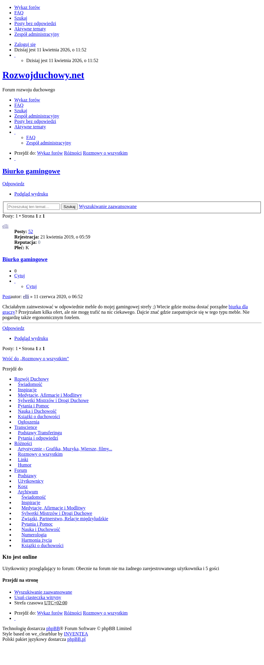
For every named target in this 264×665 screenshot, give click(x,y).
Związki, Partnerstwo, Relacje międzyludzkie (64, 518)
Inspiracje (27, 389)
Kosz (23, 486)
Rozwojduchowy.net (43, 75)
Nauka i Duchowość (37, 411)
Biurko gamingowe (31, 171)
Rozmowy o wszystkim (40, 454)
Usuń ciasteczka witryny (37, 597)
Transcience (25, 427)
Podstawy (27, 475)
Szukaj (69, 206)
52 (30, 231)
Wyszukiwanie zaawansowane (108, 206)
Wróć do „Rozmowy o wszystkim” (35, 358)
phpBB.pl (76, 639)
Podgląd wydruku (31, 193)
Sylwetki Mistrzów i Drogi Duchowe (53, 400)
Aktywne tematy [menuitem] (30, 28)
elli (5, 226)
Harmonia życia (36, 540)
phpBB (53, 628)
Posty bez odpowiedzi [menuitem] (35, 23)
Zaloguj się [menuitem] (25, 44)
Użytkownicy (31, 481)
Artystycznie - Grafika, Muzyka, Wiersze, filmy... (65, 448)
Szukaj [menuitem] (20, 18)
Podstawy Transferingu (40, 432)
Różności (23, 443)
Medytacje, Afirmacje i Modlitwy (50, 395)
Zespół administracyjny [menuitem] (36, 34)
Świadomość (30, 384)
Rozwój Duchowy (31, 378)
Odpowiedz (13, 183)
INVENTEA (76, 633)
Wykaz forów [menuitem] (27, 7)
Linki (23, 459)
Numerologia (33, 534)
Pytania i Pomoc (33, 405)
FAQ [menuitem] (19, 12)
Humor (24, 464)
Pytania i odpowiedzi (38, 438)
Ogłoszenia (28, 421)
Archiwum (28, 491)
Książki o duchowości (39, 416)
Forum (20, 470)
